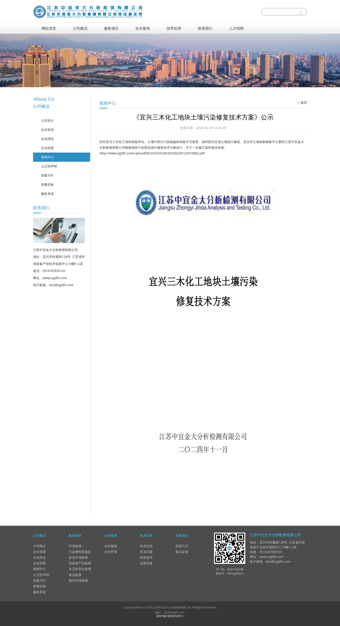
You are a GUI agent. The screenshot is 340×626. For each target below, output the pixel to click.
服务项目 (111, 28)
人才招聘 (236, 28)
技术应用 (174, 28)
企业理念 (47, 139)
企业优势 (47, 148)
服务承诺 (47, 193)
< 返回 (302, 102)
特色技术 (146, 557)
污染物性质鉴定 (80, 551)
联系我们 (205, 28)
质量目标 (47, 184)
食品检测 (75, 575)
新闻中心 (47, 157)
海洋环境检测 (78, 580)
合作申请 (110, 551)
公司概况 (80, 28)
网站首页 (49, 28)
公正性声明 (49, 166)
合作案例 (142, 28)
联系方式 (181, 546)
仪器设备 (146, 563)
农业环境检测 (78, 557)
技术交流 (146, 546)
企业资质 (47, 129)
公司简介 (47, 120)
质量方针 (47, 175)
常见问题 (146, 551)
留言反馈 (181, 551)
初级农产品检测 (80, 563)
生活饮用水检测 (80, 569)
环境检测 (75, 546)
